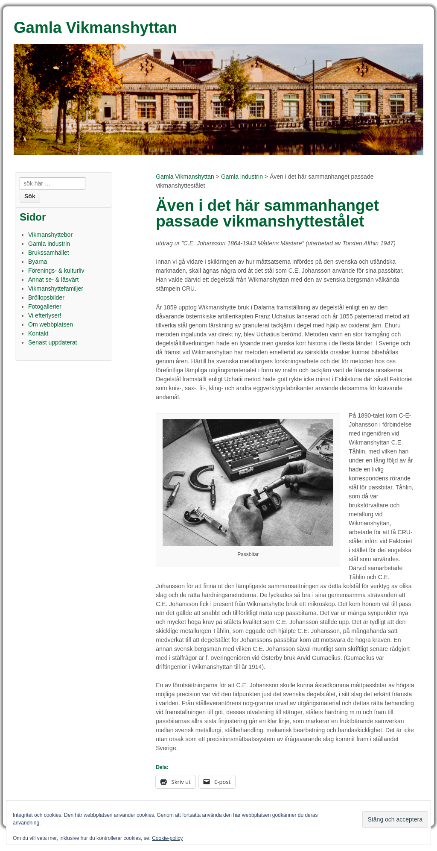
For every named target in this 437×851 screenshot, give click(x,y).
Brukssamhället (48, 252)
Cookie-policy (167, 838)
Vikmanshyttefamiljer (55, 288)
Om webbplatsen (50, 324)
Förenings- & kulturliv (56, 270)
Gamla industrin (242, 176)
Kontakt (38, 333)
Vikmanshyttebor (50, 234)
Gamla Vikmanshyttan (185, 176)
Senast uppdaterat (52, 342)
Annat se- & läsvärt (53, 279)
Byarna (37, 261)
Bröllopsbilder (46, 297)
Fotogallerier (44, 306)
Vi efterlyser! (44, 315)
